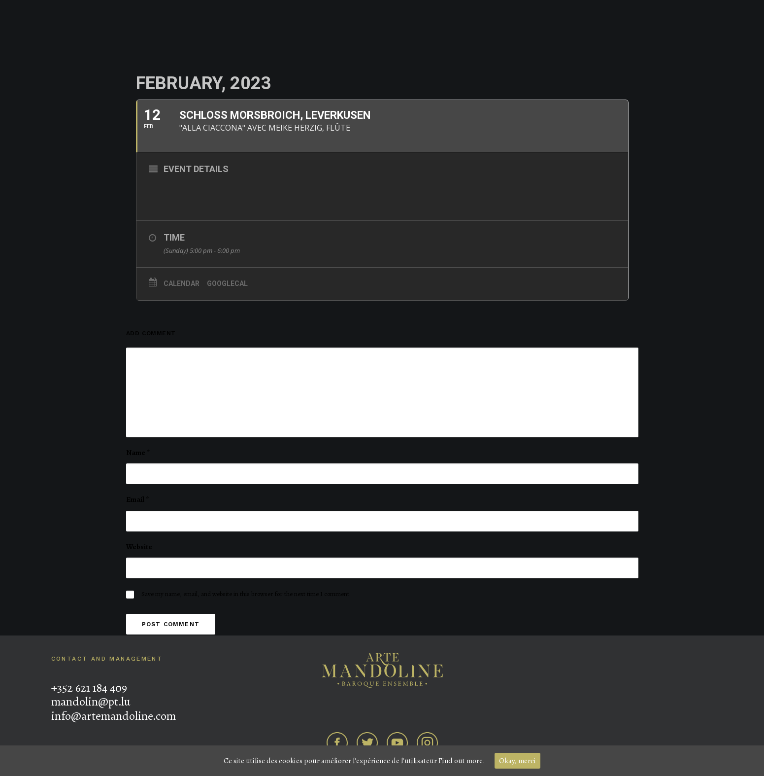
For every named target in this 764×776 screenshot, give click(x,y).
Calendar (181, 283)
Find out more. (461, 761)
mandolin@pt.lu (91, 701)
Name (138, 453)
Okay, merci (517, 761)
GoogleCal (227, 283)
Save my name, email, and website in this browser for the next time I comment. (246, 594)
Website (139, 547)
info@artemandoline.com (113, 716)
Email (137, 499)
